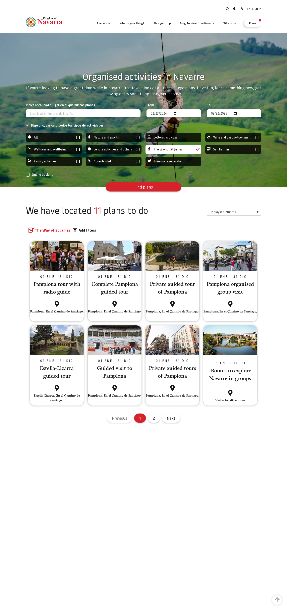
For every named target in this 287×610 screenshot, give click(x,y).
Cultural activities (173, 137)
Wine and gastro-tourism (233, 137)
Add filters (84, 230)
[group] (54, 137)
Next (171, 418)
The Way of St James (173, 149)
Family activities (54, 161)
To (209, 105)
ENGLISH (254, 9)
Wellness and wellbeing (54, 149)
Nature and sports (114, 137)
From (150, 105)
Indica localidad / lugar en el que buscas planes (60, 105)
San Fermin (233, 149)
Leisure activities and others (114, 149)
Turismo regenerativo (173, 161)
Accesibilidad (114, 161)
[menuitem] (103, 23)
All (54, 137)
